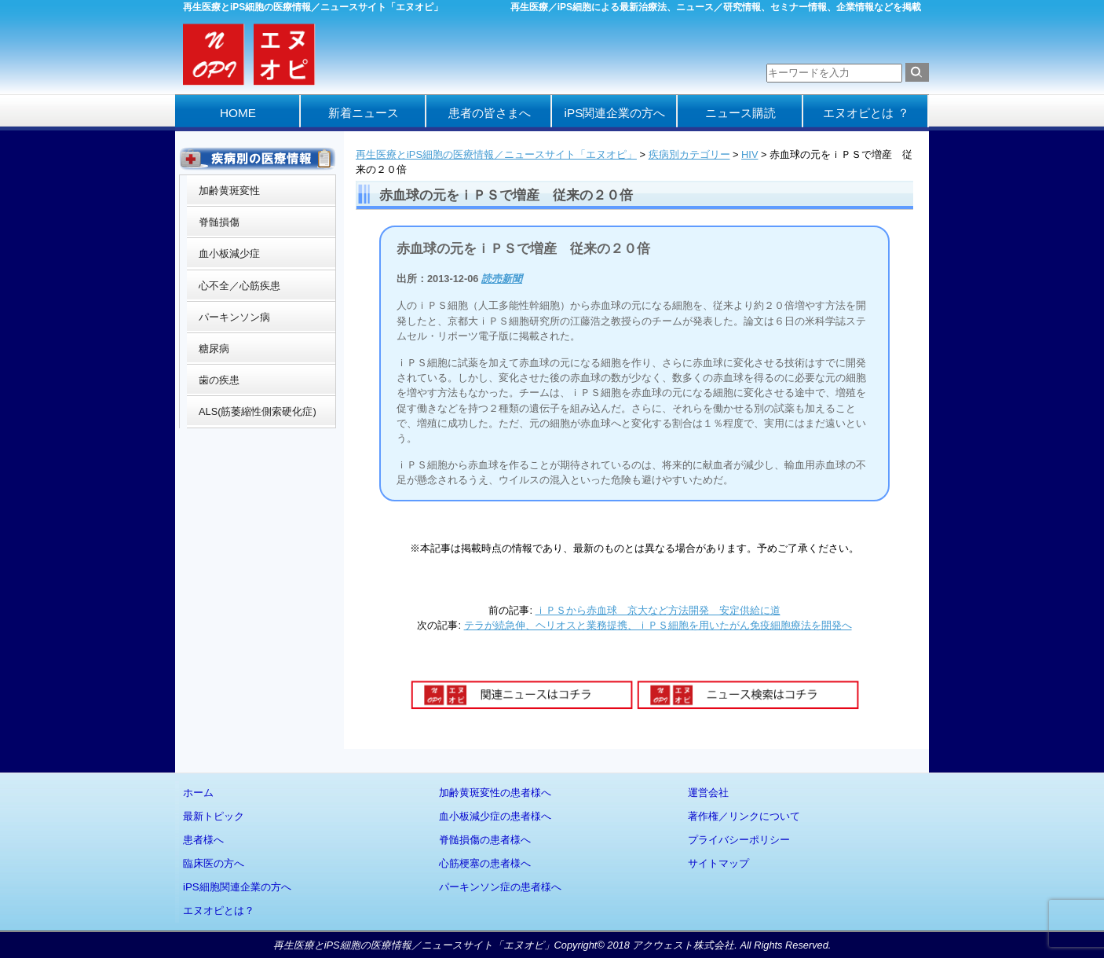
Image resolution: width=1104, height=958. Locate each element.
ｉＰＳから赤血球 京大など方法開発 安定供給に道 (658, 610)
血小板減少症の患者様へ (495, 816)
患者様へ (203, 840)
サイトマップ (718, 863)
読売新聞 (501, 278)
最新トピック (213, 816)
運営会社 (708, 792)
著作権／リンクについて (744, 816)
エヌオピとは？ (218, 910)
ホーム (198, 792)
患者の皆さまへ (489, 112)
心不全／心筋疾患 (239, 286)
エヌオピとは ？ (865, 112)
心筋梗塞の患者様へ (485, 863)
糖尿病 (214, 348)
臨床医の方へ (213, 863)
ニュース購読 (740, 112)
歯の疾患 (219, 380)
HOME (238, 112)
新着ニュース (363, 112)
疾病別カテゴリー (689, 154)
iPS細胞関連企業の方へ (237, 887)
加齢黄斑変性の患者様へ (495, 792)
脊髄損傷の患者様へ (485, 840)
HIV (749, 154)
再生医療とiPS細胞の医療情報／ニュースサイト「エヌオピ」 (496, 154)
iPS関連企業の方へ (615, 112)
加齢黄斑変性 (229, 190)
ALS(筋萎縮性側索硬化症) (257, 411)
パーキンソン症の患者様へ (500, 887)
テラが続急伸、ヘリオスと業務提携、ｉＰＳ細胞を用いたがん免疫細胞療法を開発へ (658, 625)
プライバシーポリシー (739, 840)
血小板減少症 (229, 253)
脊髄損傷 (219, 222)
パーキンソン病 (234, 317)
